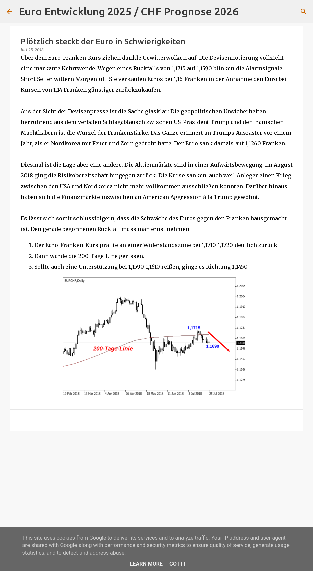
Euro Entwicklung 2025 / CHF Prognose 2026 (129, 11)
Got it (177, 564)
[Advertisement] (156, 488)
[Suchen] (248, 12)
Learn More (146, 564)
